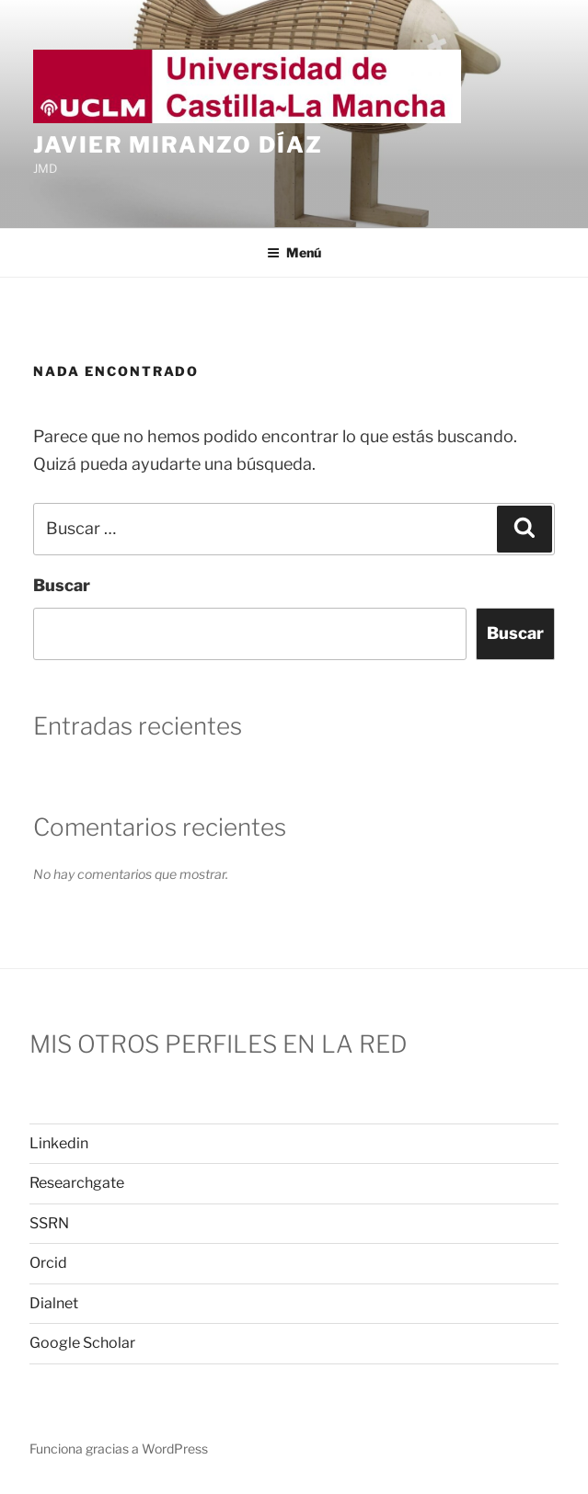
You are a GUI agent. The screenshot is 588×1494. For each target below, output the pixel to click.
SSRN (49, 1223)
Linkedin (58, 1143)
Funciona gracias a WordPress (118, 1448)
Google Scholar (82, 1342)
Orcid (48, 1263)
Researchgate (76, 1183)
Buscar (61, 585)
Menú (294, 252)
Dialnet (53, 1303)
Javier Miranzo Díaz (177, 144)
